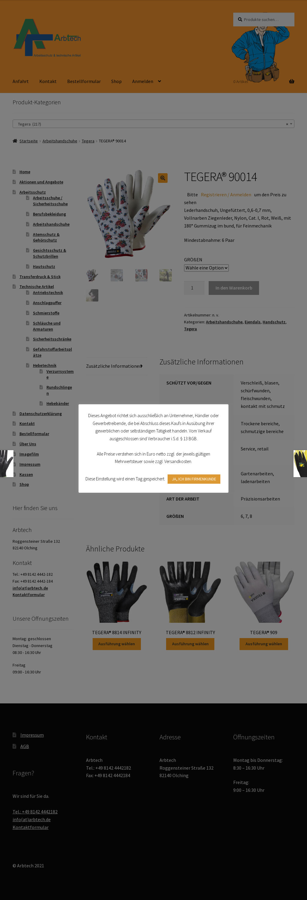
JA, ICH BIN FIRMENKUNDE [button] (194, 479)
